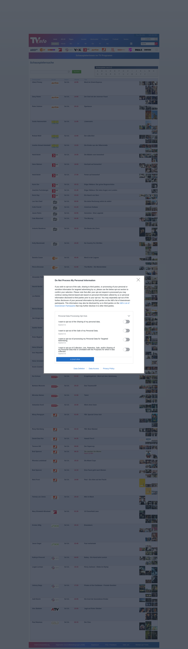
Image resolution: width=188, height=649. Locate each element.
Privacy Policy (108, 368)
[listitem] (94, 316)
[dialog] (94, 324)
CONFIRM (75, 359)
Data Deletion (79, 368)
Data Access (94, 368)
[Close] (139, 280)
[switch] (126, 321)
